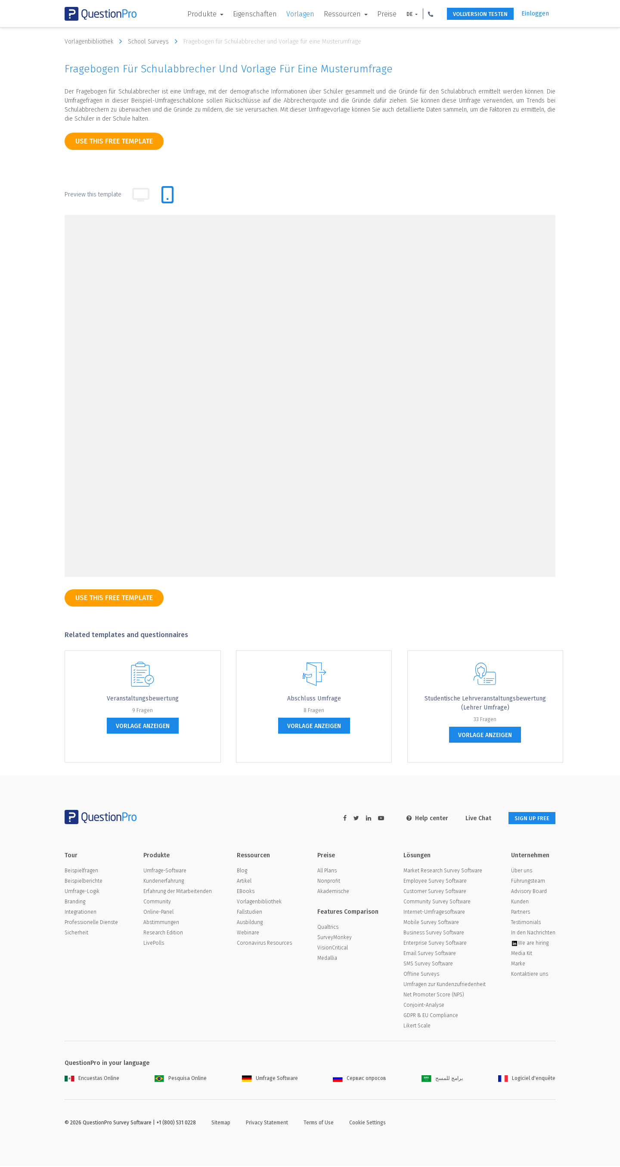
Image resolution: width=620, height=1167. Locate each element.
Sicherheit (76, 933)
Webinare (248, 933)
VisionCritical (332, 949)
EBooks (245, 892)
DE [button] (399, 14)
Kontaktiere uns (529, 975)
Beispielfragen (81, 871)
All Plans (327, 871)
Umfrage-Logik (82, 892)
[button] (419, 14)
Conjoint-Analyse (423, 1006)
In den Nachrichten (533, 933)
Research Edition (163, 933)
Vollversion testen (473, 14)
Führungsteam (528, 882)
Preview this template (93, 194)
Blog (242, 871)
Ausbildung (250, 923)
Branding (75, 902)
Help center (420, 818)
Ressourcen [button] (332, 14)
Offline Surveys (421, 975)
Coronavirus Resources (264, 944)
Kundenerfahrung (163, 882)
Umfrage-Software (164, 871)
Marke (518, 965)
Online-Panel (158, 913)
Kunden (520, 902)
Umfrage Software (270, 1079)
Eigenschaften (244, 14)
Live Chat (471, 818)
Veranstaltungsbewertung (143, 698)
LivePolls (153, 944)
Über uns (521, 871)
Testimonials (526, 923)
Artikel (244, 882)
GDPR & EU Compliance (430, 1016)
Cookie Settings (367, 1123)
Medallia (327, 959)
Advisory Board (529, 892)
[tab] (167, 194)
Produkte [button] (191, 14)
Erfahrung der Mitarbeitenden (177, 892)
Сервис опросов (359, 1079)
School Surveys (155, 41)
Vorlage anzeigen (143, 726)
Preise (375, 14)
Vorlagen (289, 14)
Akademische (333, 892)
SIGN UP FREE (528, 818)
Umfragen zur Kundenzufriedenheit (444, 985)
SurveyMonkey (334, 938)
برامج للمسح (442, 1079)
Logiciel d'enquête (526, 1079)
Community (157, 902)
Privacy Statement (267, 1123)
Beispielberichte (83, 882)
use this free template (114, 141)
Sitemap (220, 1123)
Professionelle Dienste (91, 923)
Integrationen (80, 913)
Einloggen (535, 13)
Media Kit (521, 954)
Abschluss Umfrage (314, 698)
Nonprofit (328, 882)
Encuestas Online (92, 1079)
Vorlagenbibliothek (95, 41)
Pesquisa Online (181, 1079)
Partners (520, 913)
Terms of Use (319, 1123)
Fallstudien (249, 913)
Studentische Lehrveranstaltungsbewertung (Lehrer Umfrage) (485, 703)
